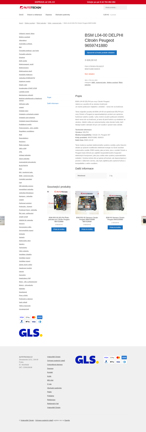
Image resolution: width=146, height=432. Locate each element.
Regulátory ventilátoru (26, 131)
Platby (49, 392)
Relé (20, 135)
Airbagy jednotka (25, 155)
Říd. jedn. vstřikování (26, 213)
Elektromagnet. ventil (26, 64)
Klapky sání (23, 85)
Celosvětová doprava (54, 364)
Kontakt (50, 372)
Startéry (21, 244)
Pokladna (50, 396)
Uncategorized (24, 309)
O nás (49, 384)
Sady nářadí (23, 302)
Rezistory (22, 141)
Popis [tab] (49, 97)
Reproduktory (23, 138)
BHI (20, 47)
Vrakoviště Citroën (53, 357)
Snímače (22, 234)
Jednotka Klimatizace (26, 193)
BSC (20, 169)
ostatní (21, 107)
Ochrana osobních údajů (56, 361)
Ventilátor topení (24, 258)
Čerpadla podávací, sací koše (29, 50)
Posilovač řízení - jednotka (28, 210)
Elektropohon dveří (25, 71)
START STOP (23, 217)
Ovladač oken (23, 111)
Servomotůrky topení (26, 230)
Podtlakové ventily (25, 124)
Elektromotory (24, 68)
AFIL (20, 152)
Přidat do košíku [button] (58, 229)
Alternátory (23, 40)
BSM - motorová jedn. (55, 23)
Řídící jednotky (41, 23)
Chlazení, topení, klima (26, 33)
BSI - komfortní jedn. (26, 172)
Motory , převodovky (26, 285)
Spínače (22, 237)
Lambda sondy (24, 92)
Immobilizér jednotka (26, 189)
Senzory (22, 223)
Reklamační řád (53, 403)
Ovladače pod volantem (27, 117)
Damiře (67, 420)
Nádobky (22, 288)
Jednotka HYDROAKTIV (27, 78)
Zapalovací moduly (25, 268)
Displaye (22, 57)
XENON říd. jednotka (26, 220)
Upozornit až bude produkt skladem (100, 53)
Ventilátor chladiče (25, 254)
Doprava (49, 15)
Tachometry (23, 247)
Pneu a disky (23, 295)
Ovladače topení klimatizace (28, 121)
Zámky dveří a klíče (25, 265)
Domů (21, 15)
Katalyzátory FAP (25, 278)
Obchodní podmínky (62, 15)
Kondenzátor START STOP (28, 88)
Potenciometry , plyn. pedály (28, 128)
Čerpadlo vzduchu (25, 54)
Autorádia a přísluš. (25, 44)
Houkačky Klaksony (25, 74)
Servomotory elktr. (25, 227)
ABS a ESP (22, 148)
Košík (49, 376)
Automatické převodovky (27, 162)
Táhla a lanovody (25, 306)
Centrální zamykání (25, 179)
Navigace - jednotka (25, 196)
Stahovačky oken (25, 241)
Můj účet (50, 380)
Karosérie (22, 275)
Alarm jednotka (24, 159)
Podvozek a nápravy (26, 299)
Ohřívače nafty (24, 104)
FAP (20, 182)
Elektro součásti (30, 23)
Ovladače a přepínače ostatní (29, 114)
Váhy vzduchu (24, 251)
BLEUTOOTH (23, 165)
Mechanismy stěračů (26, 95)
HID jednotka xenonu (26, 186)
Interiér (21, 271)
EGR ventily (23, 61)
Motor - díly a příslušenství (28, 282)
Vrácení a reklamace (34, 15)
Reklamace (51, 400)
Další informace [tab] (53, 103)
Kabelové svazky (24, 81)
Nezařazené (23, 292)
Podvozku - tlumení (25, 206)
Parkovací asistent (25, 203)
